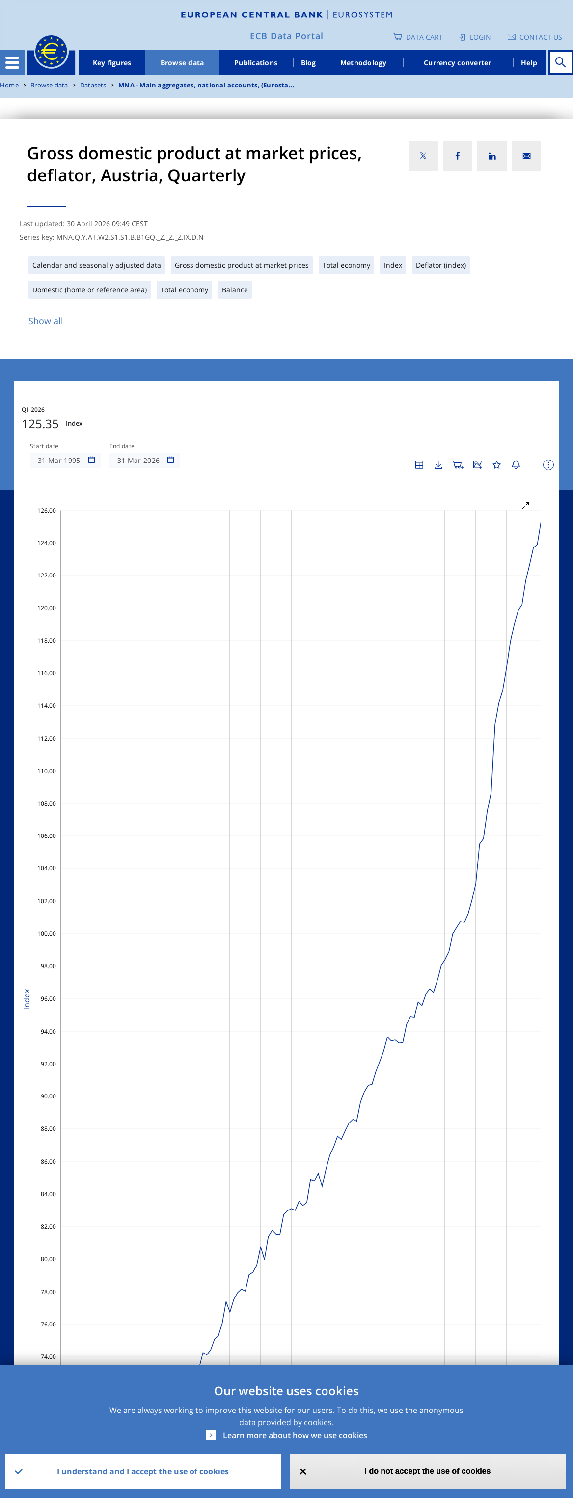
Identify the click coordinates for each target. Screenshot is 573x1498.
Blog (308, 62)
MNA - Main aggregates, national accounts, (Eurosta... (206, 85)
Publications (255, 62)
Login (480, 37)
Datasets (93, 85)
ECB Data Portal (287, 36)
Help (529, 62)
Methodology (363, 62)
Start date (44, 446)
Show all (45, 321)
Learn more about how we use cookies (295, 1435)
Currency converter (457, 62)
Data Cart (424, 37)
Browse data (182, 62)
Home (9, 85)
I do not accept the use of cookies (428, 1471)
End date (122, 446)
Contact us (540, 37)
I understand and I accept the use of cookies (143, 1471)
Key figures (112, 62)
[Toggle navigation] (12, 62)
